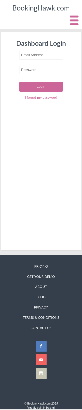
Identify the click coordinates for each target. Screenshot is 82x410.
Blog (41, 297)
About (41, 287)
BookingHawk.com (41, 8)
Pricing (41, 266)
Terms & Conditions (41, 317)
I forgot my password (41, 97)
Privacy (41, 307)
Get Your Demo (41, 277)
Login (41, 86)
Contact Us (40, 328)
